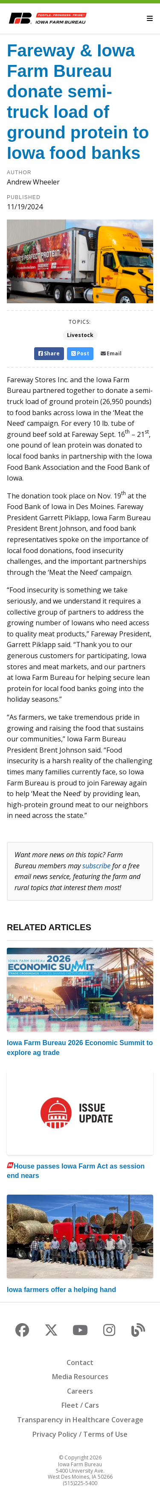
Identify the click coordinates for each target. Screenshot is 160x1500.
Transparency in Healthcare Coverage (80, 1419)
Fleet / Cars (80, 1405)
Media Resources (80, 1376)
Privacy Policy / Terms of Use (80, 1434)
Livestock (80, 335)
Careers (80, 1391)
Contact (80, 1362)
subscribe (96, 865)
